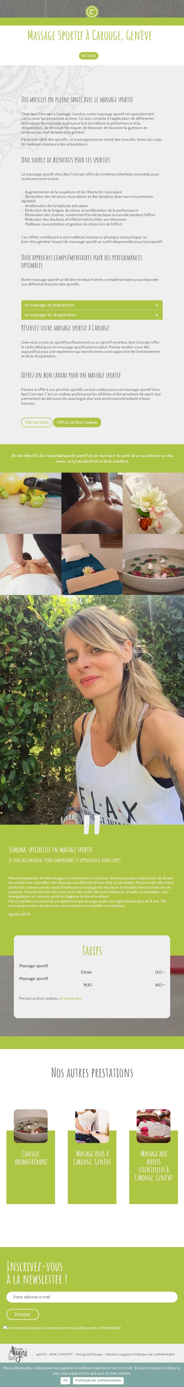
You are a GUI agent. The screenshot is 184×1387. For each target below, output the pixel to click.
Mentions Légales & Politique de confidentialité (140, 1354)
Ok (65, 1380)
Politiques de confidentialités (98, 1380)
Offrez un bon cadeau (77, 422)
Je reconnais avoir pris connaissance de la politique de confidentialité (62, 1327)
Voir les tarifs (37, 422)
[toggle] (157, 305)
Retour (89, 55)
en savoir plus (70, 998)
